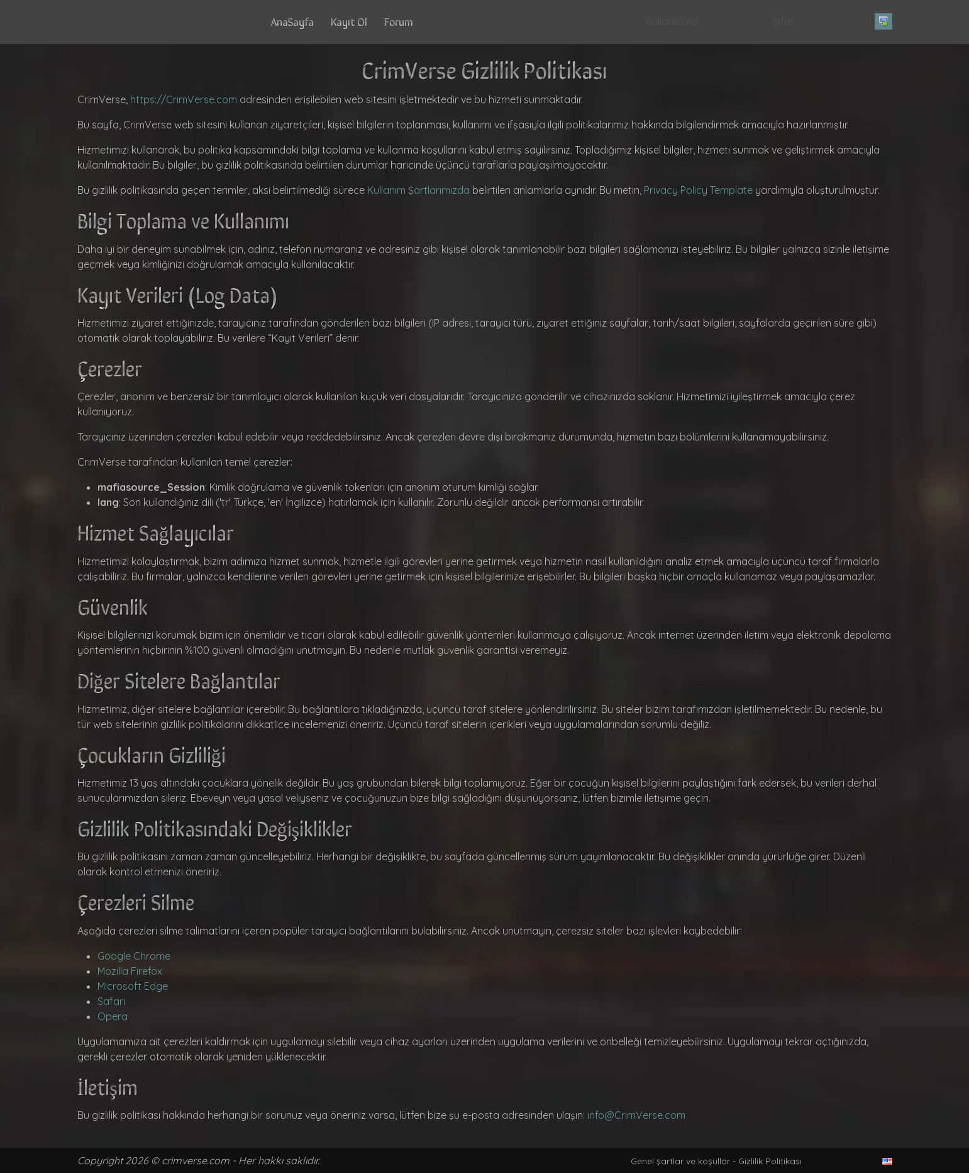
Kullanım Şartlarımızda (418, 190)
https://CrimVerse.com (183, 99)
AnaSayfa (292, 21)
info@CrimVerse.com (636, 1115)
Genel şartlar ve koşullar (680, 1161)
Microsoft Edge (132, 986)
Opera (112, 1016)
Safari (111, 1001)
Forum (398, 21)
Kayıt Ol (349, 21)
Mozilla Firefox (129, 971)
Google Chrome (133, 956)
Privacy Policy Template (698, 190)
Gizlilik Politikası (770, 1161)
